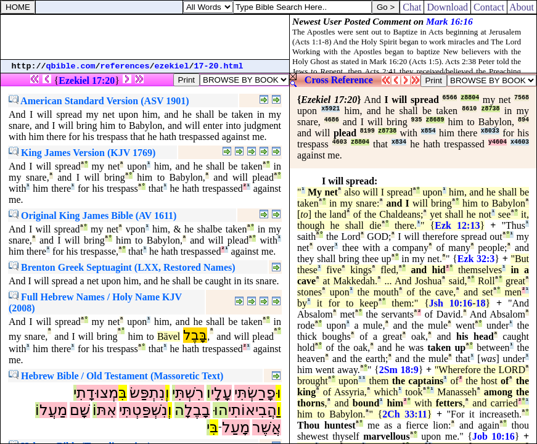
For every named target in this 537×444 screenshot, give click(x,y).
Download (447, 7)
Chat (412, 7)
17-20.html (219, 66)
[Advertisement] (145, 37)
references (125, 66)
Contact (489, 7)
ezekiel (172, 66)
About (521, 7)
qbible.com (71, 66)
